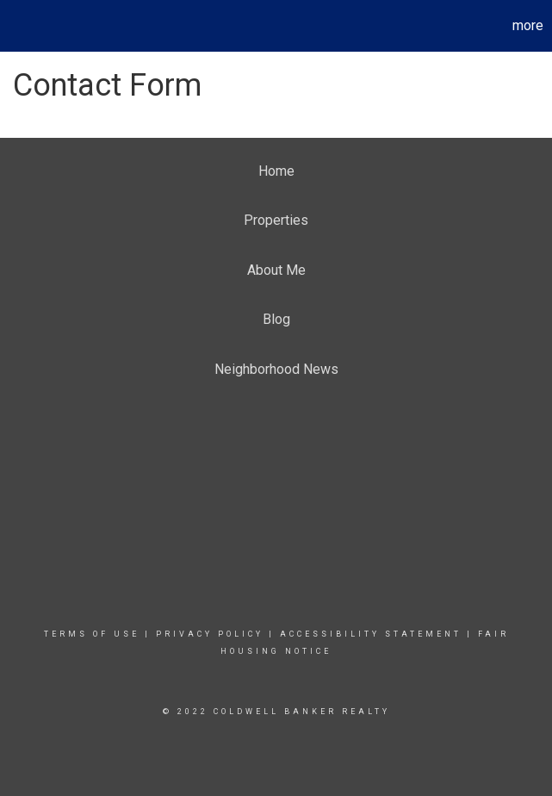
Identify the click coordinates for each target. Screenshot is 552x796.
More (527, 25)
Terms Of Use (92, 634)
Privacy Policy (210, 634)
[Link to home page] (22, 26)
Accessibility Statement (371, 634)
